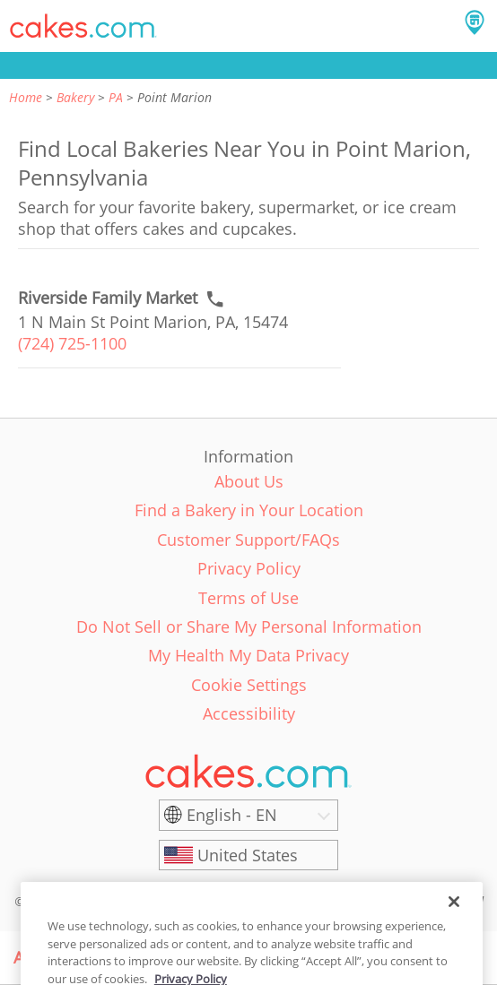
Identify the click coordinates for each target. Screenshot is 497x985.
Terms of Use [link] (248, 598)
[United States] (248, 855)
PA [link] (116, 97)
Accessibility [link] (249, 713)
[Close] (454, 914)
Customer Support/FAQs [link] (248, 539)
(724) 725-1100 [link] (72, 343)
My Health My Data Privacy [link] (248, 655)
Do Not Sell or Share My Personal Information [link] (249, 626)
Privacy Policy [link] (249, 568)
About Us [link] (248, 481)
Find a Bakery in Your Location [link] (249, 510)
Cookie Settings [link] (249, 685)
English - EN (232, 814)
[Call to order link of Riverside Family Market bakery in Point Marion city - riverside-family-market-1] (107, 298)
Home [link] (25, 97)
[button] (83, 26)
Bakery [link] (75, 97)
